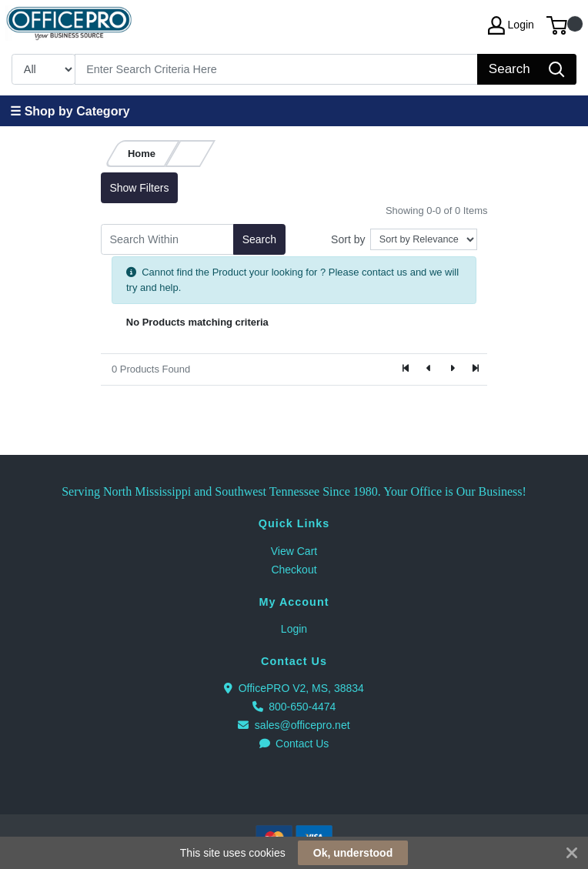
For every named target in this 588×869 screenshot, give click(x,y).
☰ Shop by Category (69, 111)
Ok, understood (353, 853)
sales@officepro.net (293, 725)
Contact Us (294, 743)
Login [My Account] (511, 25)
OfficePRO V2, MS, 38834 (294, 688)
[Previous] (429, 369)
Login (294, 629)
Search (259, 239)
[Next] (451, 369)
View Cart (294, 551)
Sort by (348, 239)
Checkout (293, 569)
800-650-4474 (294, 706)
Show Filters (139, 188)
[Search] (277, 69)
